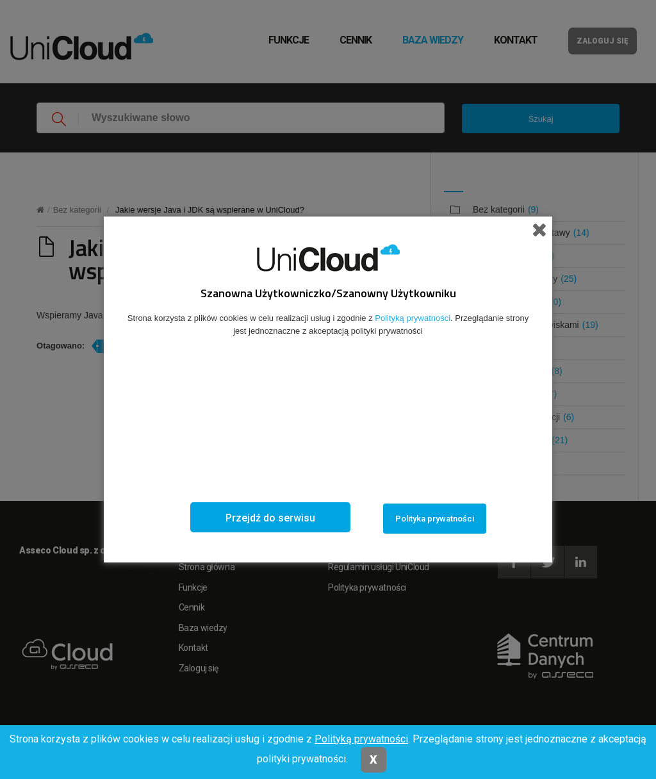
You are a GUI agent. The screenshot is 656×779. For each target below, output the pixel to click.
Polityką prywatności (361, 739)
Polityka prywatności (434, 518)
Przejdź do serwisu (270, 518)
